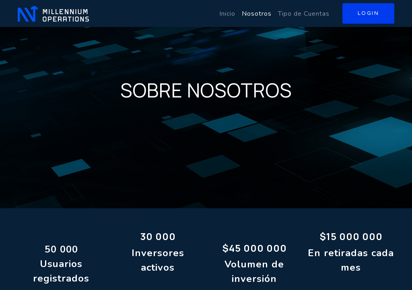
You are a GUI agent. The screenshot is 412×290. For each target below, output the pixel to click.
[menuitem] (227, 14)
